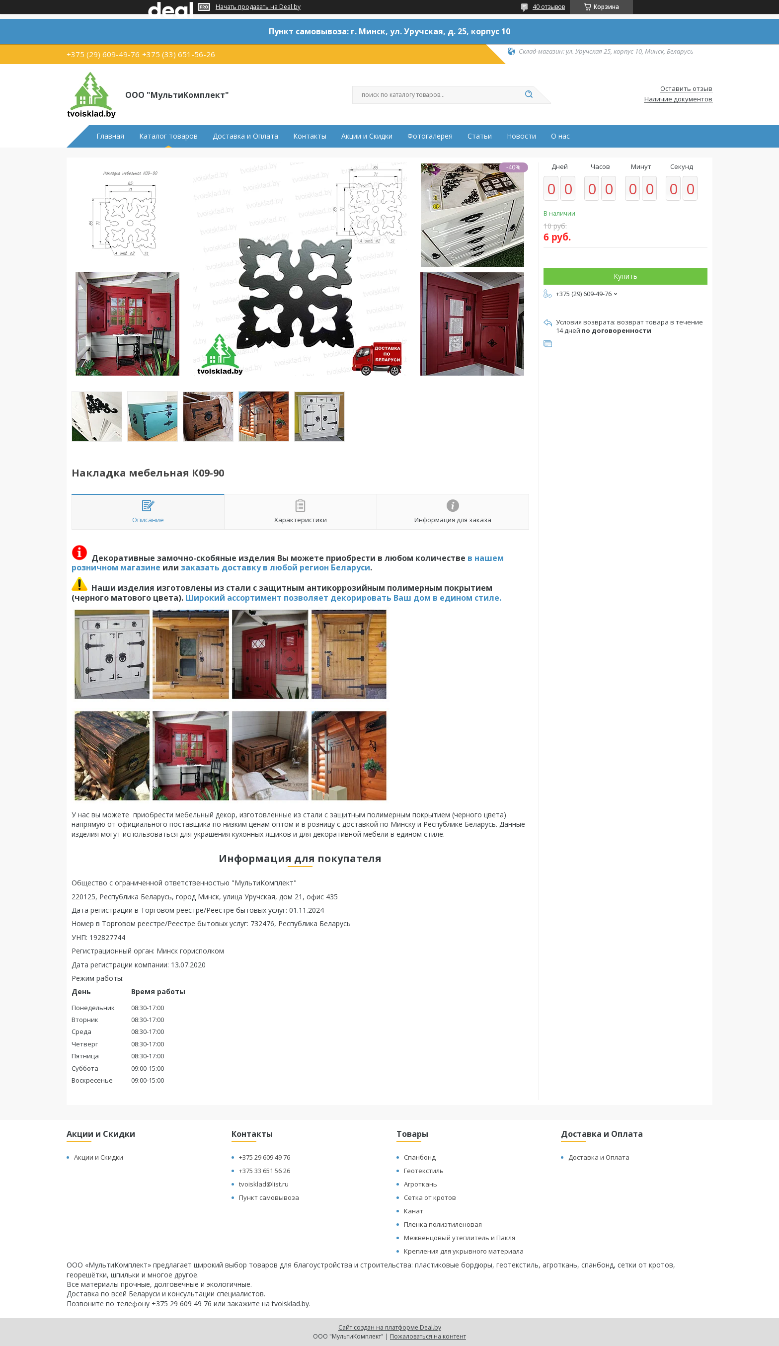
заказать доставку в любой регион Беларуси (275, 567)
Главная (110, 136)
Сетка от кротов (430, 1197)
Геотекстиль (424, 1170)
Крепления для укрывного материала (464, 1251)
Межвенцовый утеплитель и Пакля (459, 1237)
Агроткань (420, 1184)
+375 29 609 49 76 (264, 1157)
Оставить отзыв (686, 88)
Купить (625, 276)
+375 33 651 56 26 (264, 1170)
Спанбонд (420, 1157)
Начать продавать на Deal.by (258, 6)
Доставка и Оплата (245, 136)
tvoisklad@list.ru (264, 1184)
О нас (560, 136)
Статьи (479, 136)
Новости (521, 136)
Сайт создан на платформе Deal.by (389, 1327)
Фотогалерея (430, 136)
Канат (413, 1210)
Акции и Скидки (366, 136)
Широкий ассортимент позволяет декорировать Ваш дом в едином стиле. (343, 597)
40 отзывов (549, 6)
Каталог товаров (168, 136)
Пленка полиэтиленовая (443, 1224)
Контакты (309, 136)
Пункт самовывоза (269, 1197)
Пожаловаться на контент (428, 1336)
